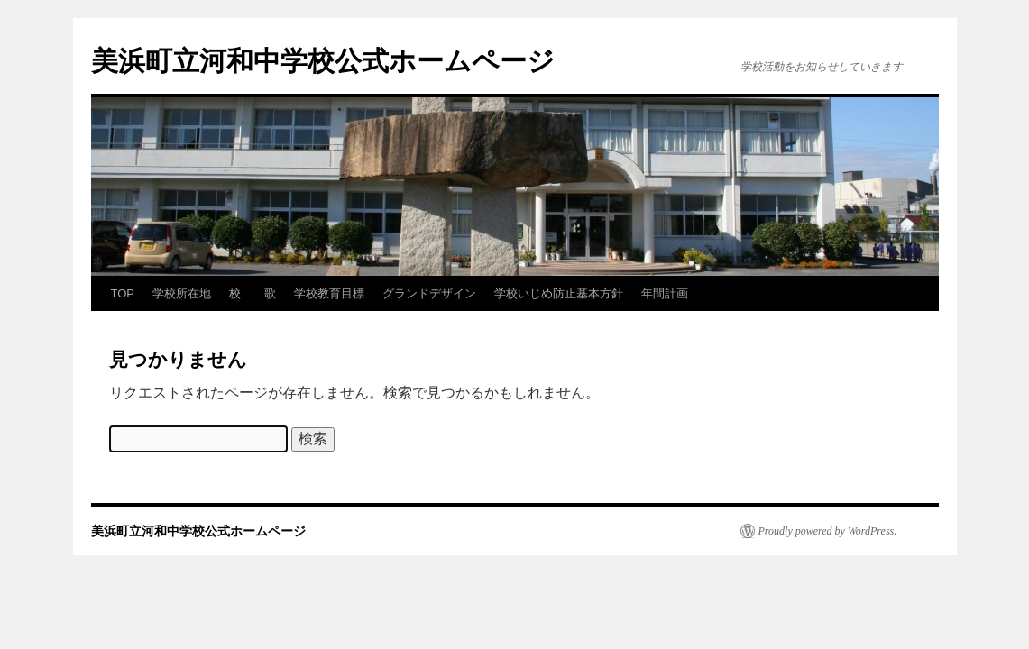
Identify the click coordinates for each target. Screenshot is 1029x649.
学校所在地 (181, 293)
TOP (123, 293)
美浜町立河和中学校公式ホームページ (323, 61)
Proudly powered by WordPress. (827, 531)
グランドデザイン (429, 293)
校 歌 (252, 293)
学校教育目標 (329, 293)
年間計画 (664, 293)
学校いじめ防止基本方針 (558, 293)
